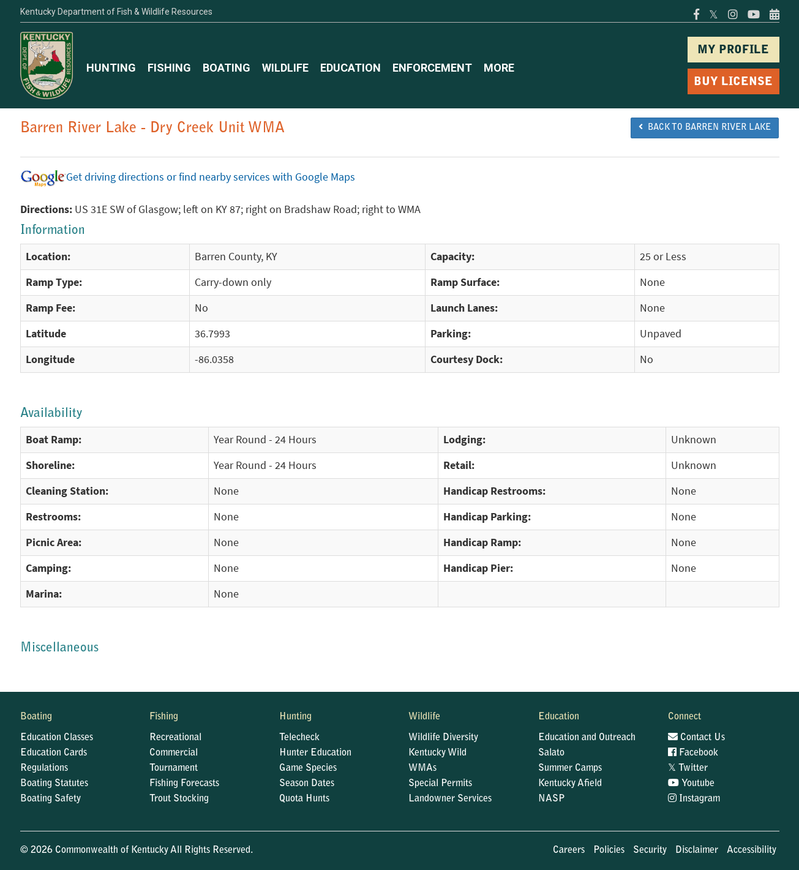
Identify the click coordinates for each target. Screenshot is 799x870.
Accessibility (751, 850)
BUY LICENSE (733, 82)
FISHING (169, 67)
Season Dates (306, 784)
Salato (551, 753)
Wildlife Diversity (443, 738)
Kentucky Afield (570, 784)
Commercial (173, 753)
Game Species (308, 768)
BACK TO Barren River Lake (705, 127)
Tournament (173, 768)
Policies (609, 850)
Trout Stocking (179, 799)
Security (650, 850)
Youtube (691, 784)
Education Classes (56, 738)
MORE (499, 67)
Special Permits (440, 784)
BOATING (226, 67)
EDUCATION (350, 67)
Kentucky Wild (437, 753)
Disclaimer (696, 850)
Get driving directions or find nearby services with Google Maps (187, 177)
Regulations (44, 768)
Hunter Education (315, 753)
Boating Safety (50, 799)
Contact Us (696, 738)
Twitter (688, 768)
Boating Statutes (54, 784)
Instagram (694, 799)
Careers (569, 850)
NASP (551, 799)
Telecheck (299, 738)
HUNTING (111, 67)
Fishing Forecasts (184, 784)
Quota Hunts (304, 799)
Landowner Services (450, 799)
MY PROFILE (733, 50)
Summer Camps (570, 768)
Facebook (693, 753)
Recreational (175, 738)
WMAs (422, 768)
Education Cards (53, 753)
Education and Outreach (587, 738)
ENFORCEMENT (432, 67)
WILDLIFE (285, 67)
